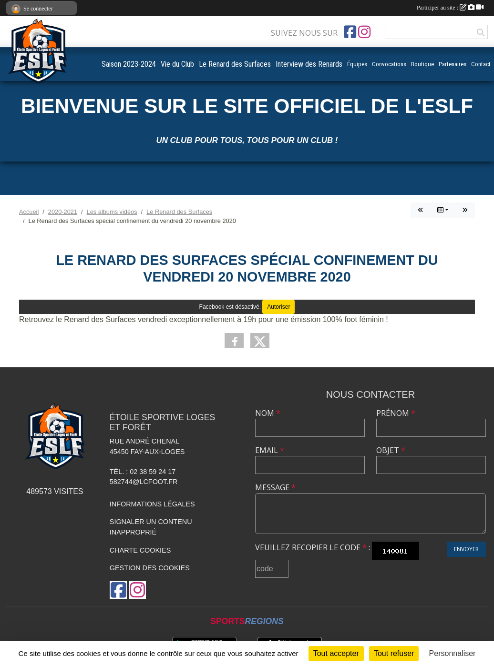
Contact (481, 64)
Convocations (389, 64)
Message (275, 487)
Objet (390, 450)
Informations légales (152, 504)
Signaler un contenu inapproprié (151, 527)
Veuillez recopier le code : (312, 547)
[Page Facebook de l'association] (350, 32)
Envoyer (466, 549)
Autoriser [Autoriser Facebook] (278, 306)
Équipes (357, 64)
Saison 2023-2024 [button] (129, 64)
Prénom (395, 413)
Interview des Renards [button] (309, 64)
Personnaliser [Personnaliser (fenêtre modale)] (452, 653)
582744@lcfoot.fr (144, 481)
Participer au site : (450, 7)
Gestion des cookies (150, 568)
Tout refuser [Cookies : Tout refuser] (394, 653)
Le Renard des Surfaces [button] (235, 64)
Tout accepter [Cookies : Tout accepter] (336, 653)
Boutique (422, 64)
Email (269, 450)
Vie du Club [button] (177, 64)
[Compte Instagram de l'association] (364, 32)
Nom (267, 413)
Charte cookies (140, 550)
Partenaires (452, 64)
